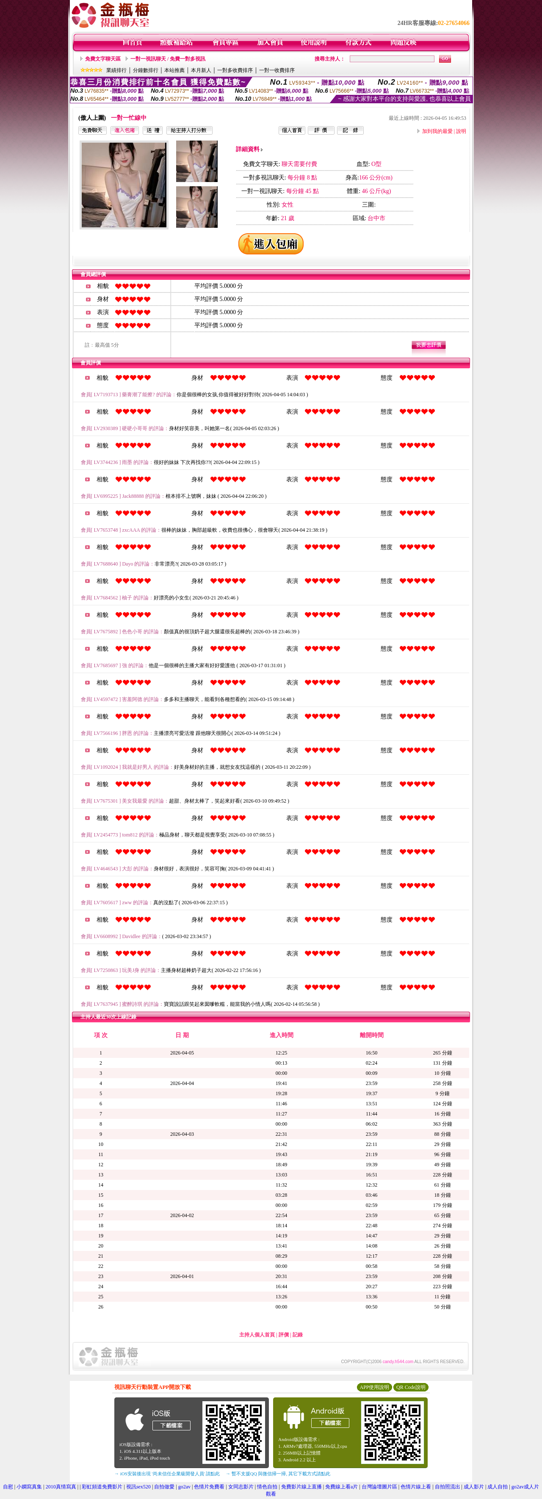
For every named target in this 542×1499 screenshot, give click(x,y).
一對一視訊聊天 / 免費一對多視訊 (167, 59)
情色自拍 (267, 1487)
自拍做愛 (164, 1487)
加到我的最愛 (437, 131)
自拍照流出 (447, 1487)
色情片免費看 (209, 1487)
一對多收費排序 (235, 70)
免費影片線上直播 (301, 1487)
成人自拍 (497, 1487)
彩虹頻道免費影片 (102, 1487)
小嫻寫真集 (29, 1487)
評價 (284, 1335)
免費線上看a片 (341, 1487)
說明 (461, 131)
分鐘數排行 (145, 70)
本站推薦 (174, 70)
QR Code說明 (411, 1387)
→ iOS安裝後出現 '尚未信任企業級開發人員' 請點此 (167, 1473)
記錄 (298, 1335)
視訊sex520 (138, 1487)
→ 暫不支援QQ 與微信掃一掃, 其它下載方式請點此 (278, 1473)
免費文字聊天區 (103, 59)
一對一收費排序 (277, 70)
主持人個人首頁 (257, 1335)
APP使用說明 (374, 1387)
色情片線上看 (416, 1487)
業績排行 (116, 70)
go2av (184, 1487)
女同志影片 (241, 1487)
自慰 (8, 1487)
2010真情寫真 (61, 1487)
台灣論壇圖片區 (379, 1487)
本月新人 (201, 70)
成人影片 (474, 1487)
